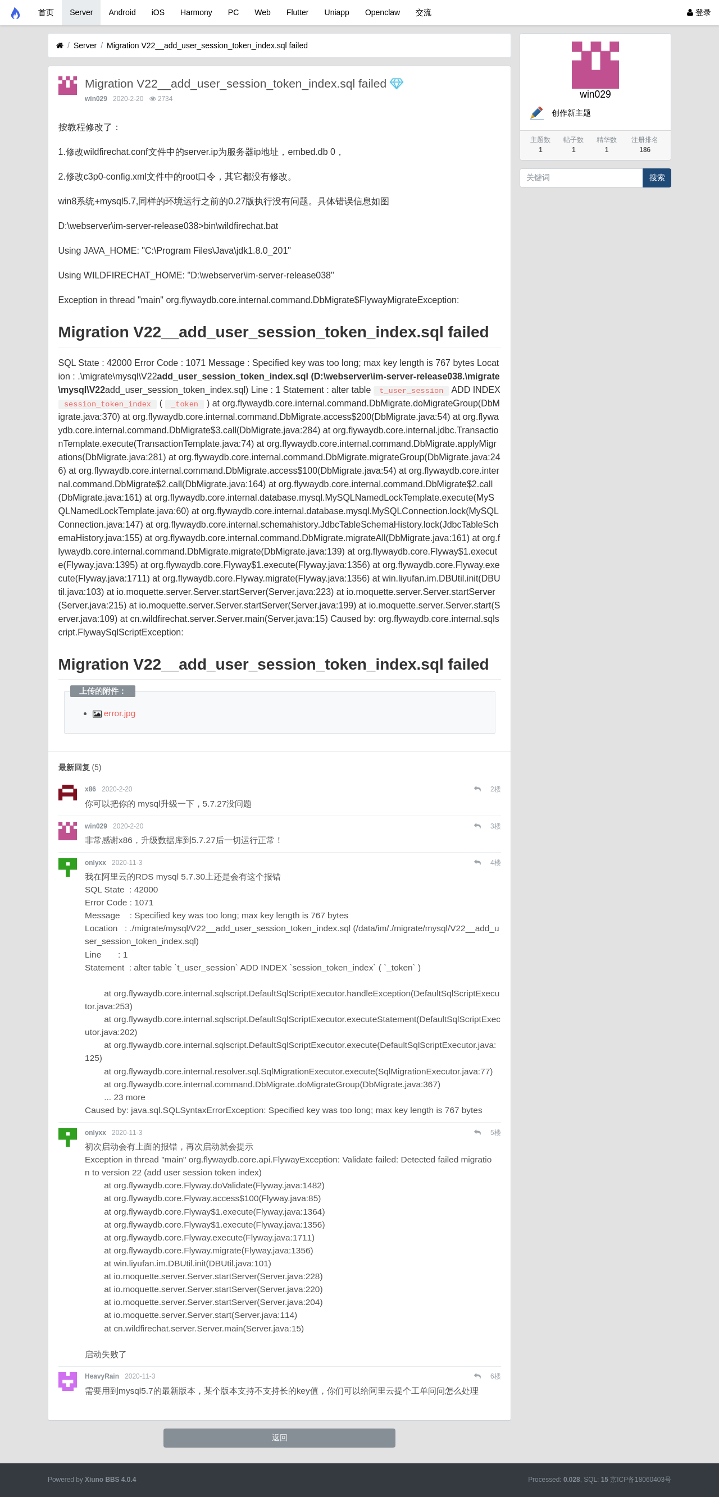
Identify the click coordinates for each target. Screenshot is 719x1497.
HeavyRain (102, 1376)
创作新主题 (559, 112)
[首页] (59, 46)
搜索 (657, 177)
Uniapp (337, 12)
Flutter (297, 12)
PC (233, 12)
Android (121, 12)
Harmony (196, 12)
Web (262, 12)
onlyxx (95, 863)
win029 (96, 99)
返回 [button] (280, 1437)
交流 (423, 12)
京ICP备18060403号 (640, 1480)
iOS (158, 12)
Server (81, 12)
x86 (90, 789)
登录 (699, 12)
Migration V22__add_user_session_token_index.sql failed (207, 45)
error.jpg (114, 713)
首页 (46, 12)
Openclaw (382, 12)
